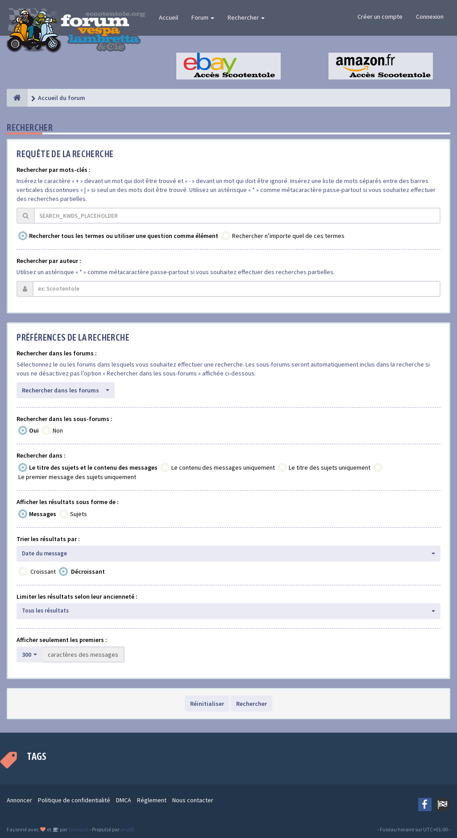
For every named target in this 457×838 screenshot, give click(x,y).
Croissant (43, 571)
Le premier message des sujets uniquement (77, 477)
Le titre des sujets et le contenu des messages (93, 467)
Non (58, 430)
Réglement (151, 800)
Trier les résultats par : (48, 539)
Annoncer (19, 800)
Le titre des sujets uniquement (329, 467)
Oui (34, 430)
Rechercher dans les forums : (57, 353)
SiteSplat (77, 829)
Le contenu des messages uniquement (223, 467)
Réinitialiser (207, 704)
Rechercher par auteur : (49, 261)
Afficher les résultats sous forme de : (68, 502)
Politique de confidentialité (74, 800)
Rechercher (246, 17)
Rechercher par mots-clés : (54, 170)
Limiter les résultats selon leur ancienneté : (77, 596)
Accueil (168, 17)
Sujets (78, 514)
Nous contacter (192, 800)
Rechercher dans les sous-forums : (64, 419)
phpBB (127, 829)
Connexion (430, 17)
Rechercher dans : (41, 455)
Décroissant (88, 571)
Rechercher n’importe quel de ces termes (288, 236)
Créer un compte (380, 17)
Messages (42, 514)
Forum (202, 17)
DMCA (123, 800)
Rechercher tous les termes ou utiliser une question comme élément (123, 236)
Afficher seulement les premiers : (62, 640)
